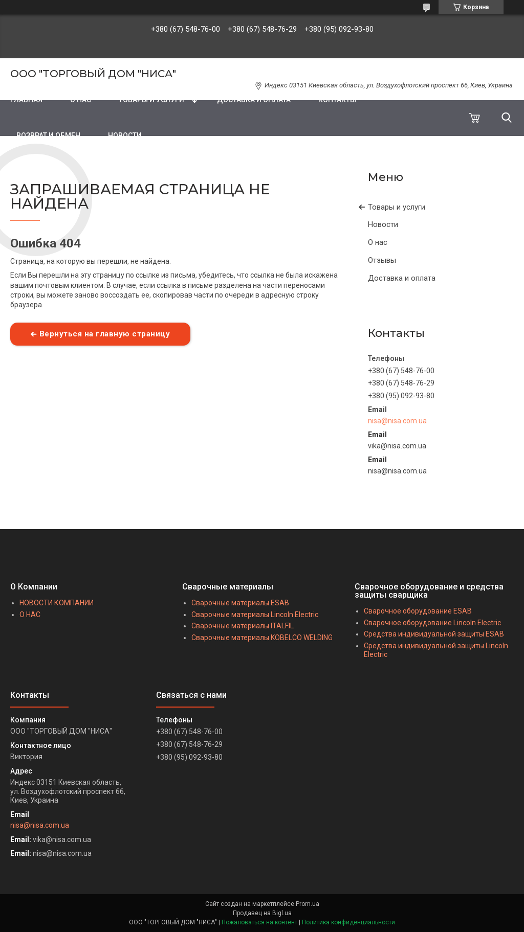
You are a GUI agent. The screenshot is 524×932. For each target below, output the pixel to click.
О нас (377, 242)
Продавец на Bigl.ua (262, 913)
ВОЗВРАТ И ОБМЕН (48, 135)
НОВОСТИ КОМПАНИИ (56, 603)
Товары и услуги (396, 207)
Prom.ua (307, 903)
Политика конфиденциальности (348, 922)
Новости (383, 224)
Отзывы (382, 260)
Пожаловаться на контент (259, 922)
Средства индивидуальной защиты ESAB (434, 634)
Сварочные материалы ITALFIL (242, 626)
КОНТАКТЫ (337, 100)
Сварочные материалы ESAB (240, 603)
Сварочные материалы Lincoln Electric (254, 614)
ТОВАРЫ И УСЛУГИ (151, 100)
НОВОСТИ (125, 135)
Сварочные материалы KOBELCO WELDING (262, 637)
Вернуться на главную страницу (104, 333)
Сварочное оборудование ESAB (418, 611)
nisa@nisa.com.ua (397, 421)
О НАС (80, 100)
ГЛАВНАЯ (26, 100)
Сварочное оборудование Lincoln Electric (432, 623)
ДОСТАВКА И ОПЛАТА (254, 100)
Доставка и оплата (401, 278)
